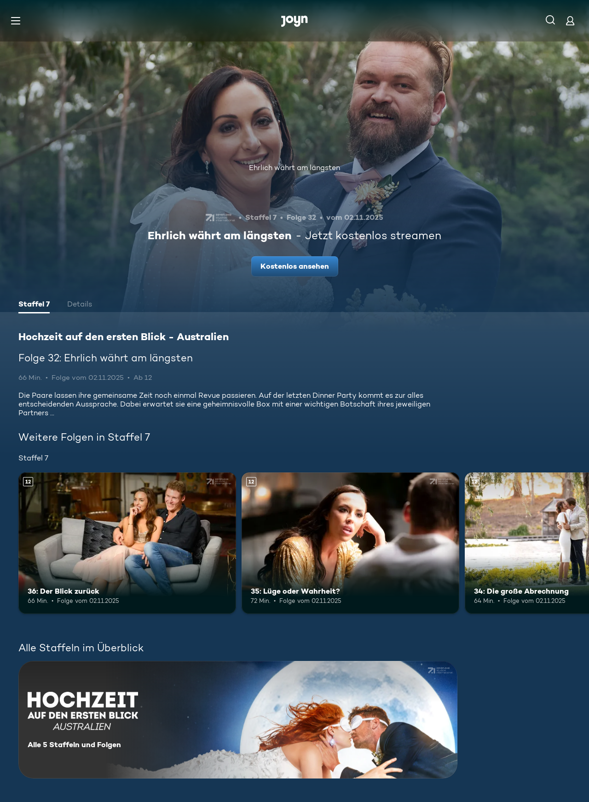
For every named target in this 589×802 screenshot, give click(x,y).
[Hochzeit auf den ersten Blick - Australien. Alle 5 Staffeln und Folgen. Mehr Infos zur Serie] (237, 719)
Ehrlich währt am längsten (294, 167)
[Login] (570, 20)
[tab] (34, 305)
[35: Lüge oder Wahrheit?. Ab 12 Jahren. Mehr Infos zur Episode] (350, 543)
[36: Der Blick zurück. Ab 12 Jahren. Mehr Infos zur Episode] (127, 543)
